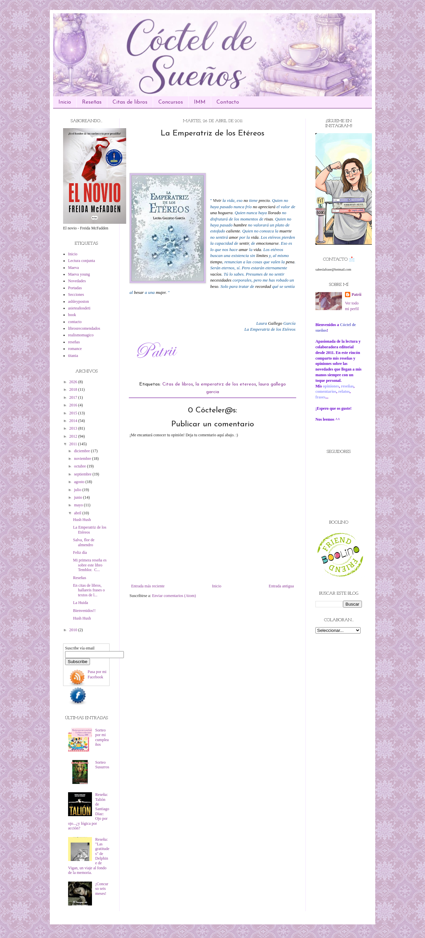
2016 (73, 405)
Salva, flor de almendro (83, 542)
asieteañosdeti (79, 308)
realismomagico (81, 335)
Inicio (64, 102)
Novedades (77, 281)
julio (78, 489)
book (72, 314)
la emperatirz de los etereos (226, 384)
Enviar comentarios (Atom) (174, 595)
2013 (73, 428)
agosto (79, 481)
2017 (73, 397)
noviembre (83, 458)
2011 (73, 444)
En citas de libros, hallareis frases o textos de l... (89, 590)
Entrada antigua (281, 586)
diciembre (82, 451)
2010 (73, 630)
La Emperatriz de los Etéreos (89, 529)
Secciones (76, 294)
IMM (200, 102)
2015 (73, 413)
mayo (79, 505)
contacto (75, 321)
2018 (73, 389)
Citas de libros (130, 102)
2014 (73, 420)
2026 (73, 382)
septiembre (83, 474)
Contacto (227, 102)
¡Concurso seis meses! (101, 889)
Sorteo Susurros (102, 764)
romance (75, 348)
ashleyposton (78, 301)
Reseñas (92, 102)
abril (78, 513)
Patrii (356, 294)
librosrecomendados (84, 328)
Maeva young (79, 274)
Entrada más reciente (148, 586)
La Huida (80, 602)
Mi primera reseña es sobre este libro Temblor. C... (90, 565)
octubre (80, 466)
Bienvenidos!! (84, 610)
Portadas (75, 288)
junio (78, 497)
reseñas (74, 342)
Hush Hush (82, 519)
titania (73, 355)
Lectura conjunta (81, 260)
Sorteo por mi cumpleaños (102, 737)
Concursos (170, 102)
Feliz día (80, 552)
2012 (73, 436)
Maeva (73, 267)
